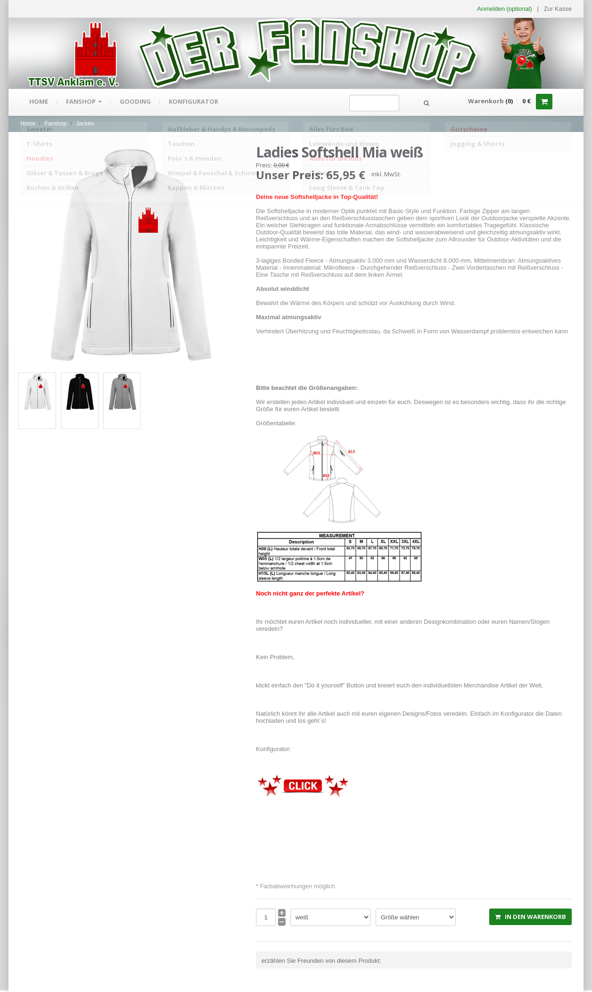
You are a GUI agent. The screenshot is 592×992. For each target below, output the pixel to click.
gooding (137, 102)
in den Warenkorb (530, 916)
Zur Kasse (558, 8)
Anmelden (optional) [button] (504, 8)
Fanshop (85, 102)
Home (39, 102)
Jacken (85, 123)
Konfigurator (197, 102)
